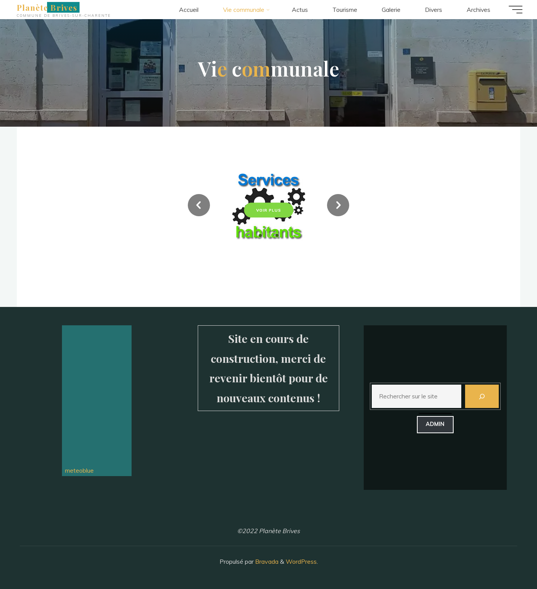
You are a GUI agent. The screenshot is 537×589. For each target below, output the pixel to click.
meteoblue (78, 470)
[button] (199, 206)
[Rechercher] (482, 396)
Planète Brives (48, 7)
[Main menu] (515, 9)
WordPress (301, 561)
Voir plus (268, 209)
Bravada (266, 561)
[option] (268, 206)
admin (435, 424)
